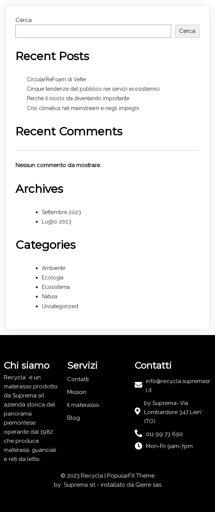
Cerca (23, 20)
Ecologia (52, 278)
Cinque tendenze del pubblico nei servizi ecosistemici (93, 89)
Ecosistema (56, 287)
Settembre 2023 (61, 212)
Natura (49, 296)
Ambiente (53, 268)
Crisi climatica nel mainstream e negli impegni (83, 108)
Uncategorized (60, 306)
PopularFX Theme (131, 475)
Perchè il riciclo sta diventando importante (78, 98)
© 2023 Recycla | (84, 475)
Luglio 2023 (56, 222)
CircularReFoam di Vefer (56, 79)
